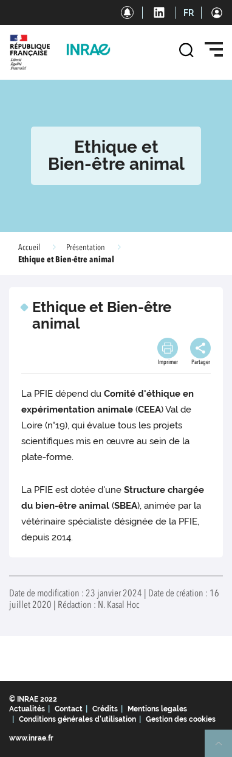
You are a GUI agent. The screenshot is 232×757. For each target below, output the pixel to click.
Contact (69, 709)
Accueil (29, 247)
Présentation (85, 247)
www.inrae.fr (31, 738)
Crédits (105, 709)
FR (188, 13)
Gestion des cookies (181, 719)
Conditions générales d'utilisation (77, 719)
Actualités (27, 709)
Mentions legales (157, 709)
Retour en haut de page (223, 748)
